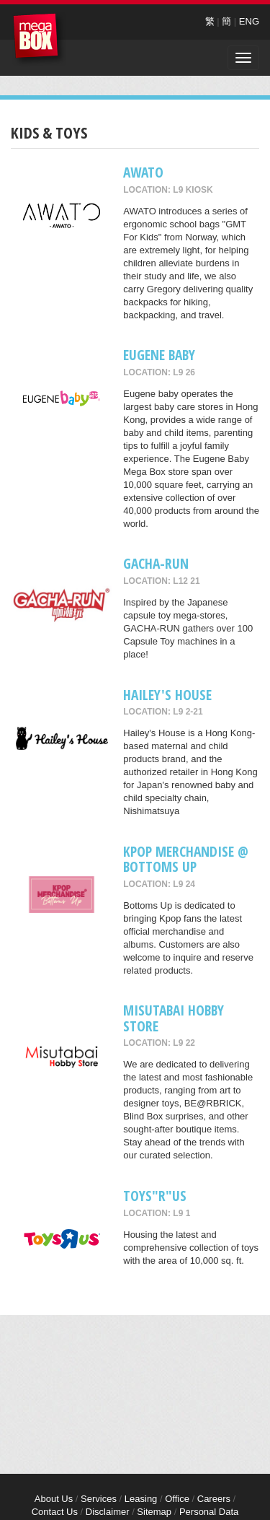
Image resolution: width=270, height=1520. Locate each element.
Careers (213, 1498)
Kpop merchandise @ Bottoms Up (185, 859)
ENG (249, 21)
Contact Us (55, 1511)
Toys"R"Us (154, 1195)
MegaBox (39, 39)
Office (177, 1498)
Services (99, 1498)
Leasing (141, 1498)
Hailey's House (167, 694)
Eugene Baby (159, 354)
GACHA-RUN (156, 563)
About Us (54, 1498)
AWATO (143, 172)
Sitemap (154, 1511)
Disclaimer (108, 1511)
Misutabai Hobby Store (173, 1017)
